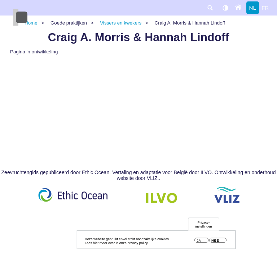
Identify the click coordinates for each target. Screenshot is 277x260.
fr (265, 8)
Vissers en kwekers (120, 23)
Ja (199, 242)
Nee (215, 242)
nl (252, 8)
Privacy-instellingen (203, 225)
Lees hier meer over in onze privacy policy (116, 244)
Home (31, 23)
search (210, 7)
